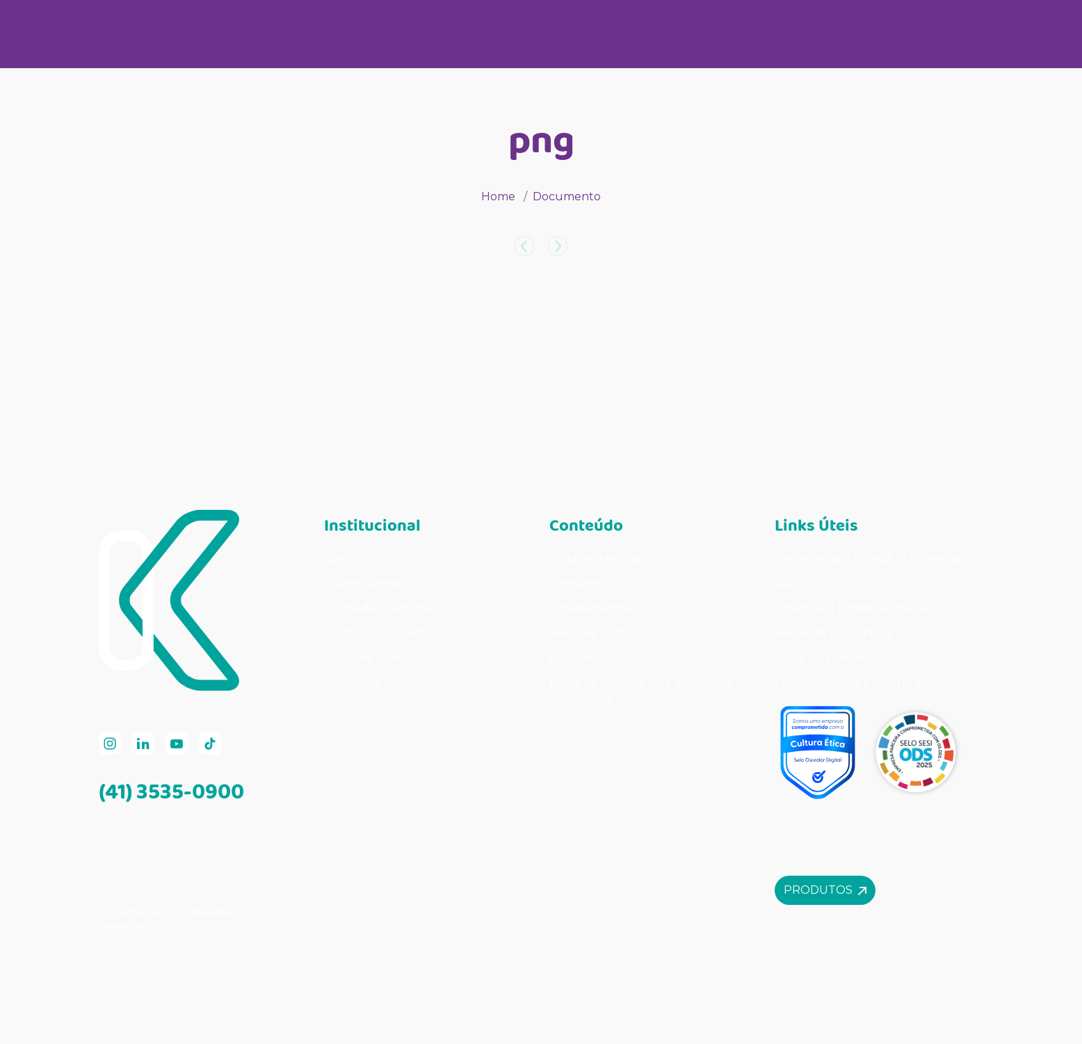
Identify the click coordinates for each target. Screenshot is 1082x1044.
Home (498, 196)
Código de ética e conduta (848, 683)
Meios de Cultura (596, 633)
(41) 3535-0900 (171, 791)
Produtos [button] (825, 890)
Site (334, 558)
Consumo (576, 583)
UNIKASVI (351, 683)
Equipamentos (590, 608)
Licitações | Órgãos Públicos (853, 608)
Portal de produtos (377, 608)
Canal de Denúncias (830, 658)
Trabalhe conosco (373, 658)
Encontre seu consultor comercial (869, 558)
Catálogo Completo (378, 633)
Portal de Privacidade (834, 633)
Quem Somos (362, 583)
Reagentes (579, 658)
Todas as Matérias (597, 558)
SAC (786, 583)
